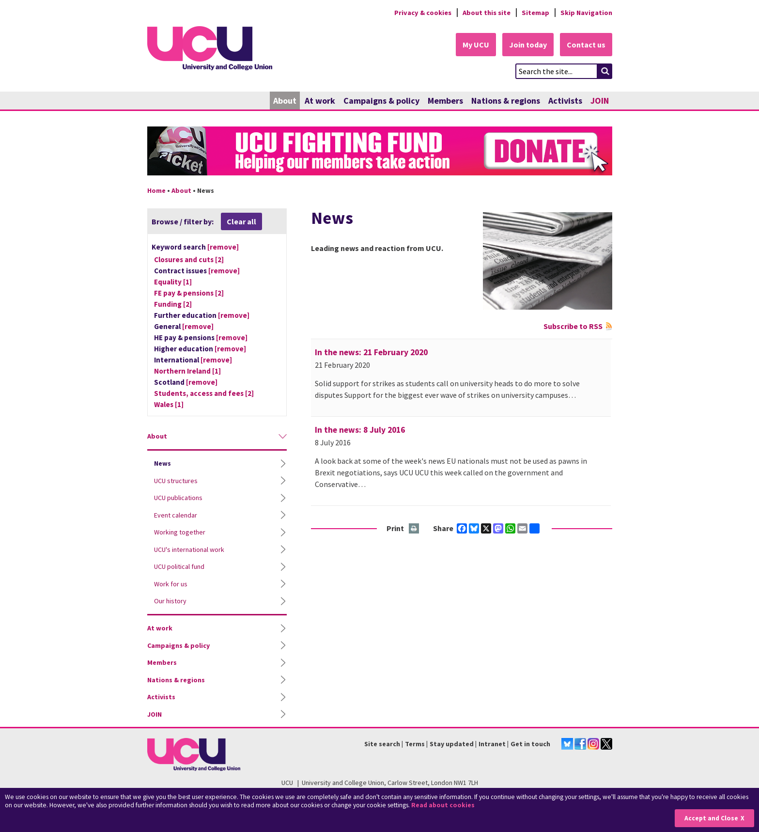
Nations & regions (505, 100)
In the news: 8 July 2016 (360, 429)
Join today (528, 44)
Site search (382, 743)
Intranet (492, 743)
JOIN (599, 100)
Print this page (414, 529)
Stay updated (452, 743)
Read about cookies (443, 805)
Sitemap (535, 12)
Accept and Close (711, 818)
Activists (565, 100)
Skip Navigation (586, 12)
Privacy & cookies (422, 12)
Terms (415, 743)
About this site (487, 12)
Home (156, 190)
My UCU (476, 44)
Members (445, 100)
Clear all (241, 221)
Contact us (586, 44)
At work (320, 100)
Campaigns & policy (381, 100)
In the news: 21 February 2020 (371, 352)
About (284, 100)
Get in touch (530, 743)
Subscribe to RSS (573, 326)
